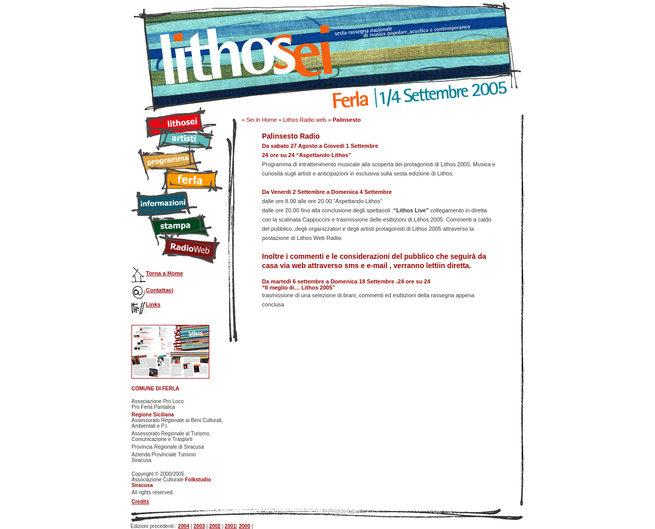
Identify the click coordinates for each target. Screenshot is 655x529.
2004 (183, 526)
